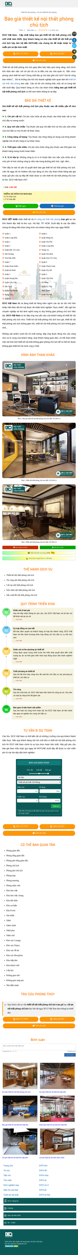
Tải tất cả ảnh (57, 547)
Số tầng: (50, 789)
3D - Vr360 (11, 1223)
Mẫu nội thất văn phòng (38, 553)
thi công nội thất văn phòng (47, 219)
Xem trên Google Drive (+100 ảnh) (40, 558)
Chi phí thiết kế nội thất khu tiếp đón (15, 1158)
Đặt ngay (22, 206)
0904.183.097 (57, 53)
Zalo (74, 46)
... (14, 619)
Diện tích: (28, 789)
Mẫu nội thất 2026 (14, 1215)
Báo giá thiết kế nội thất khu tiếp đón (15, 1125)
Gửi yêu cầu (39, 60)
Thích (21, 30)
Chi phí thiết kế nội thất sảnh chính (51, 1158)
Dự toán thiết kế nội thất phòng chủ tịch (16, 1092)
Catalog (10, 1208)
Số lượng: (49, 799)
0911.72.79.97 (20, 53)
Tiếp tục (56, 806)
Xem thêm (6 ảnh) (20, 547)
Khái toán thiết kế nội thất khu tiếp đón (53, 1125)
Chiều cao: (28, 799)
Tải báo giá (59, 206)
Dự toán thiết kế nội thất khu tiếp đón (52, 1092)
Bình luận (30, 30)
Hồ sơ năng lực (13, 1201)
